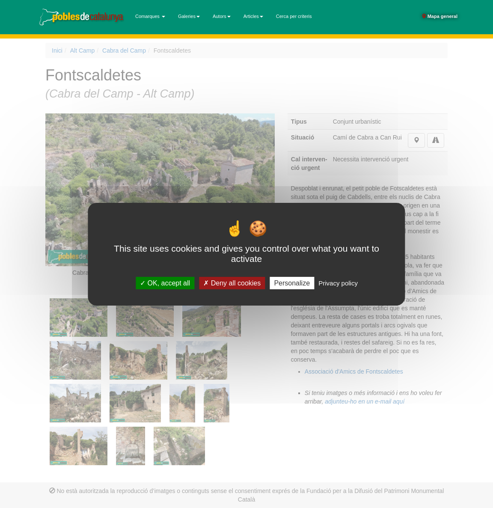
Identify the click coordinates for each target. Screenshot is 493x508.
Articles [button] (253, 16)
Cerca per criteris (294, 16)
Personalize (292, 282)
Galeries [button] (189, 16)
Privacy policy (338, 282)
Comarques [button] (150, 16)
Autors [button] (222, 16)
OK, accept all (165, 282)
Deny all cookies (232, 282)
